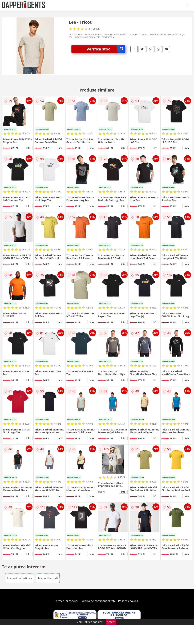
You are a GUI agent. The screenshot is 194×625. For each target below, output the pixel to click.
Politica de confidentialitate (98, 601)
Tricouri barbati (48, 578)
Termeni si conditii (66, 601)
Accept (111, 622)
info (28, 147)
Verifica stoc (106, 49)
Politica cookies (128, 601)
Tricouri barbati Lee (19, 578)
